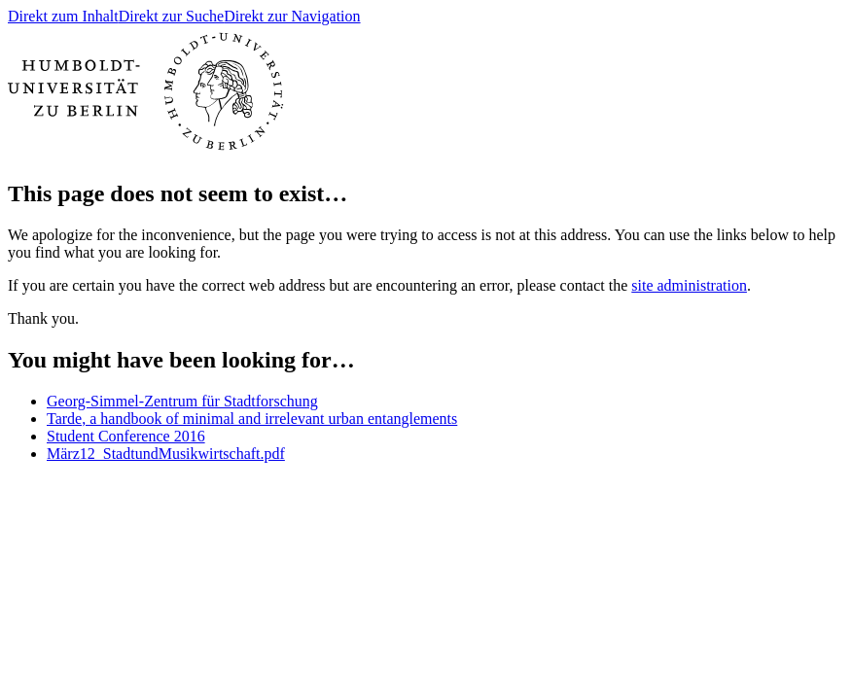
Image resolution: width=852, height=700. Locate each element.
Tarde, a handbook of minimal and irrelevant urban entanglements (252, 418)
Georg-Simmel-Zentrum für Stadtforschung (182, 401)
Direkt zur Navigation (292, 16)
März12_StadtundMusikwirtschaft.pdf (166, 453)
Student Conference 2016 (126, 436)
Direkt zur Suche (171, 16)
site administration (689, 285)
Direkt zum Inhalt (63, 16)
